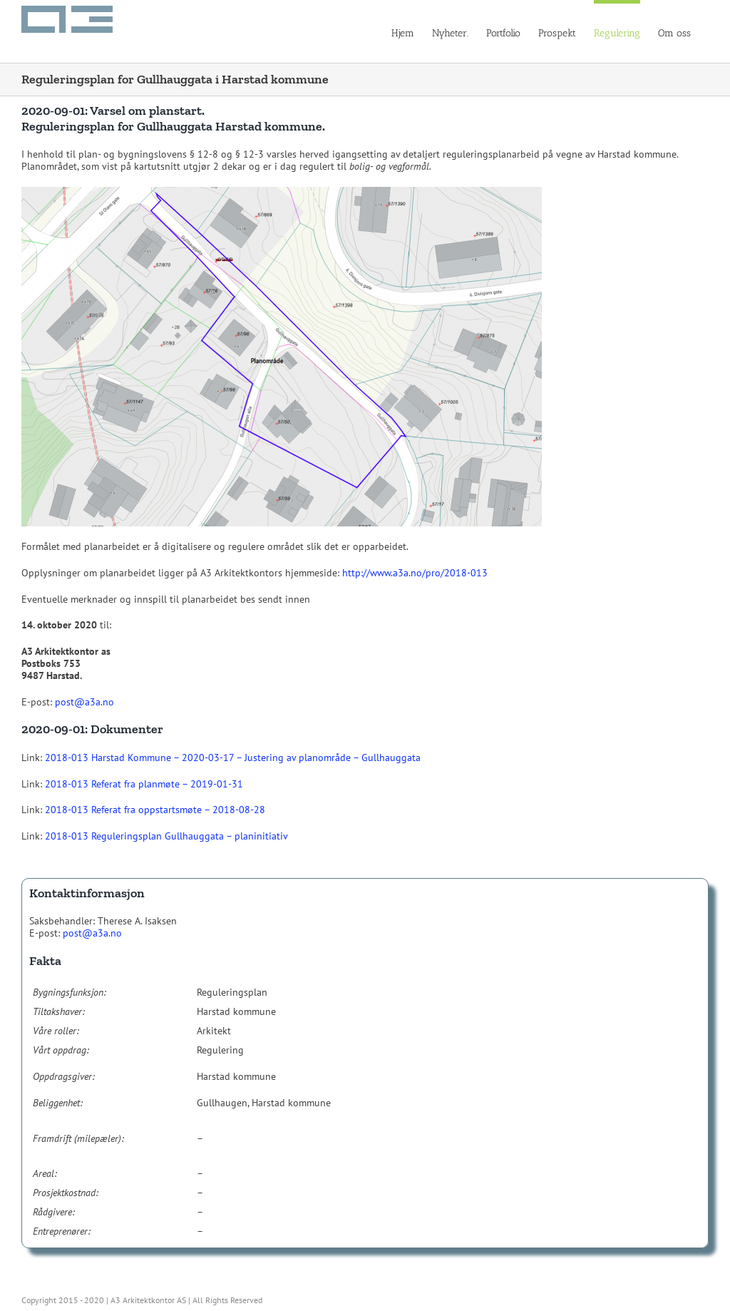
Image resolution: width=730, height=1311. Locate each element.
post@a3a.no (84, 701)
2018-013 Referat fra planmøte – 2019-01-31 (144, 783)
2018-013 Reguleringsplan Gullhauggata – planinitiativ (166, 836)
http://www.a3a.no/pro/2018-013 (415, 572)
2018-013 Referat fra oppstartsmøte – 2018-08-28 (155, 809)
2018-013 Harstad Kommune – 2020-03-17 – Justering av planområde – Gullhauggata (233, 757)
